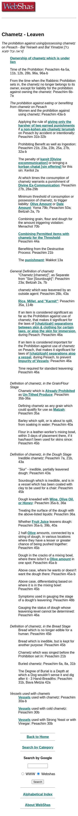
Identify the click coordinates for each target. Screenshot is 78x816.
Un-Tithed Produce (37, 394)
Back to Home (38, 737)
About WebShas (37, 805)
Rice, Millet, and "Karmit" (38, 301)
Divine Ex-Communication (38, 185)
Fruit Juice (40, 521)
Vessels (24, 697)
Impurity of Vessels (33, 361)
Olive (31, 533)
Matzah (58, 409)
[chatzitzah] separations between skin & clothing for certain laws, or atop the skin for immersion (46, 327)
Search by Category (37, 747)
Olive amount (60, 559)
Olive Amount (41, 204)
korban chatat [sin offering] (39, 166)
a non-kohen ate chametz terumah (48, 129)
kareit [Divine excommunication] (39, 161)
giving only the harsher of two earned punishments (46, 123)
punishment (34, 260)
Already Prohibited (60, 391)
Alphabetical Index (37, 794)
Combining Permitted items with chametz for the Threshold (43, 235)
